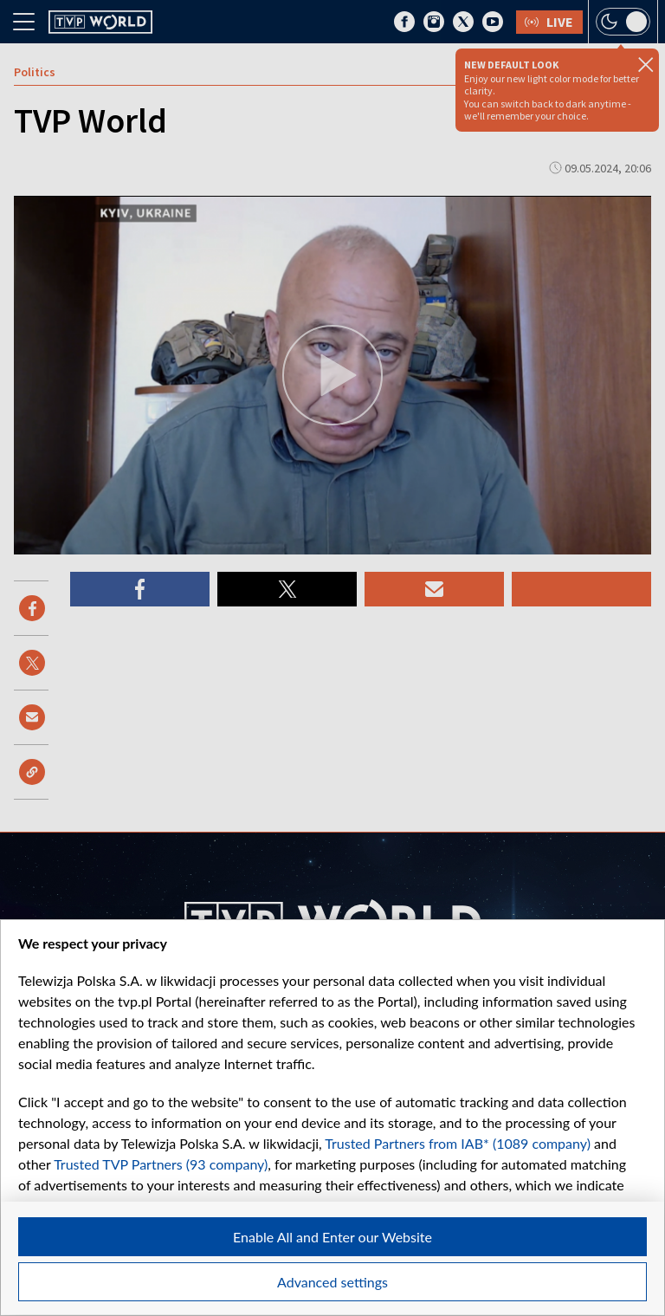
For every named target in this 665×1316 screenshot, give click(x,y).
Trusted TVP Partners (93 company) (161, 1164)
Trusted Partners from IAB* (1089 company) (458, 1143)
